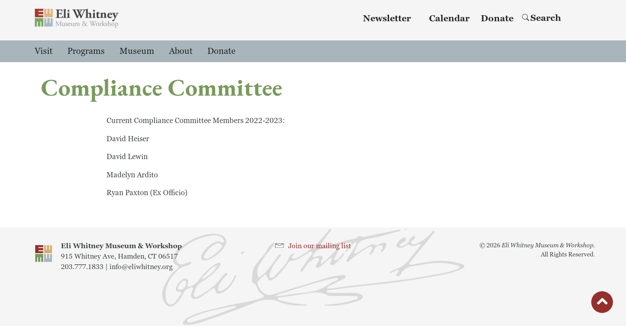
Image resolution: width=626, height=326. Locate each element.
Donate (497, 18)
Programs (86, 51)
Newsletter (387, 18)
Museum (137, 51)
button (602, 304)
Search (541, 18)
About (181, 51)
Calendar (449, 18)
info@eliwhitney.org (141, 267)
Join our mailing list (319, 246)
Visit (44, 51)
